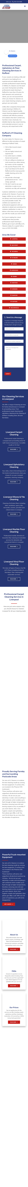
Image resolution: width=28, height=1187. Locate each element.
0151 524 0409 (14, 1)
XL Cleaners (12, 51)
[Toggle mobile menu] (25, 6)
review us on (12, 55)
